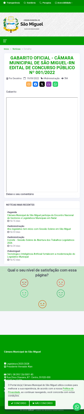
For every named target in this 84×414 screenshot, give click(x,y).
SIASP (31, 410)
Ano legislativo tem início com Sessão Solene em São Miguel (39, 229)
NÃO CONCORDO (42, 403)
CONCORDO (18, 403)
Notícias (16, 49)
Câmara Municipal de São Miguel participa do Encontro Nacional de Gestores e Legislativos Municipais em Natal (40, 216)
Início (6, 49)
